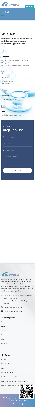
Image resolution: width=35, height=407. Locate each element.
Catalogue (4, 343)
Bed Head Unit (5, 364)
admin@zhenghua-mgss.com (13, 311)
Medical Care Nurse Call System (11, 385)
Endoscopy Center (7, 372)
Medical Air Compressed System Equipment (15, 381)
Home (3, 15)
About (3, 326)
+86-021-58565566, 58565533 (13, 307)
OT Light (4, 359)
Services (4, 330)
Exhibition (4, 335)
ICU (2, 368)
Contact (3, 348)
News (3, 339)
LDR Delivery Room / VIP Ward (10, 377)
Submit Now (17, 170)
